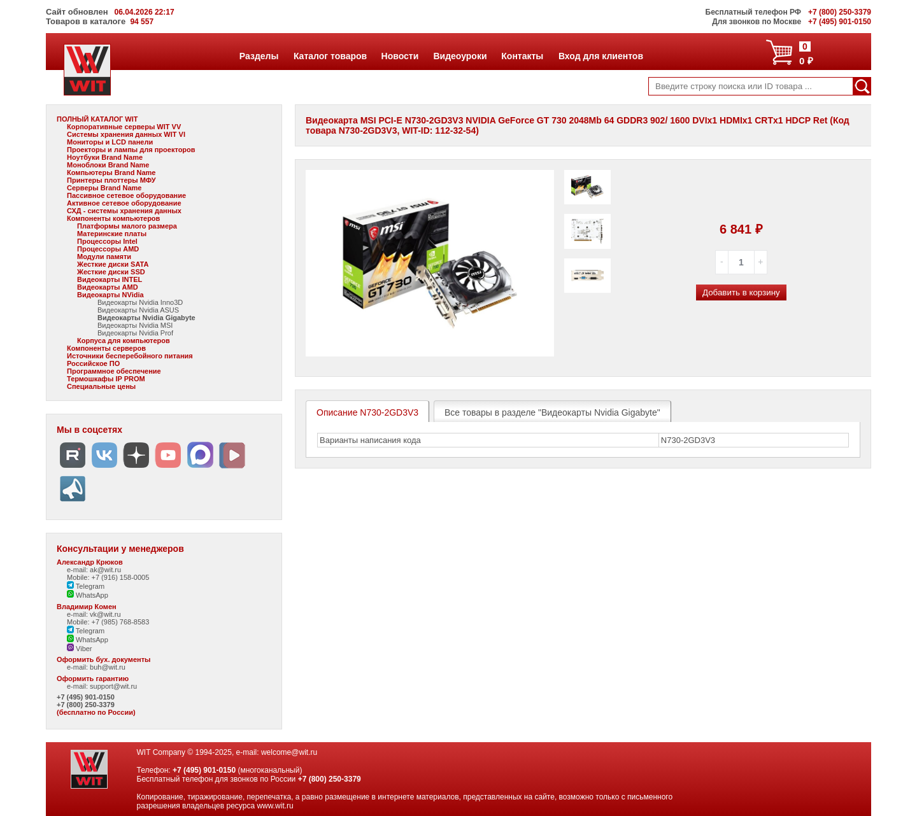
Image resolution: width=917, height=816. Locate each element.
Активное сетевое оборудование (124, 203)
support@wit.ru (113, 686)
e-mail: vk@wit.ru (94, 614)
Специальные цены (101, 386)
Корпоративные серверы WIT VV (124, 126)
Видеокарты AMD (107, 287)
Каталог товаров (330, 56)
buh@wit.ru (107, 667)
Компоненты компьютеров (113, 218)
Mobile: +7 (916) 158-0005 (108, 577)
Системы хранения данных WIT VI (126, 134)
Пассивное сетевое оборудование (126, 195)
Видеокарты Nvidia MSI (135, 325)
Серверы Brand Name (104, 188)
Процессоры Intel (107, 241)
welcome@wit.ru (289, 752)
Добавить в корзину (741, 292)
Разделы (258, 56)
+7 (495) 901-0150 (86, 697)
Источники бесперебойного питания (130, 356)
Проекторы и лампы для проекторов (131, 149)
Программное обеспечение (114, 371)
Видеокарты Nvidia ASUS (138, 310)
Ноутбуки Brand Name (105, 157)
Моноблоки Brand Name (108, 165)
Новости (399, 56)
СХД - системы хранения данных (124, 211)
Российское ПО (93, 363)
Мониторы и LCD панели (110, 142)
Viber (79, 648)
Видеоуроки (459, 56)
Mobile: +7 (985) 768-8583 (108, 622)
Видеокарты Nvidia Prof (135, 333)
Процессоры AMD (108, 249)
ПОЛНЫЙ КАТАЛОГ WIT (97, 119)
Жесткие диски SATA (112, 264)
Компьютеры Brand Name (111, 172)
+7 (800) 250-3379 (86, 704)
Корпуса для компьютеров (123, 340)
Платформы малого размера (127, 226)
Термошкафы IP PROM (106, 379)
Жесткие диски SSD (111, 272)
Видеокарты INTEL (109, 279)
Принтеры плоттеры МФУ (111, 180)
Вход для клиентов (600, 56)
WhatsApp (87, 595)
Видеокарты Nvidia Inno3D (140, 302)
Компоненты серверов (106, 348)
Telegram (85, 586)
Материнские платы (111, 233)
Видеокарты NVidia (110, 295)
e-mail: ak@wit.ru (94, 569)
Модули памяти (104, 256)
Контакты (522, 56)
